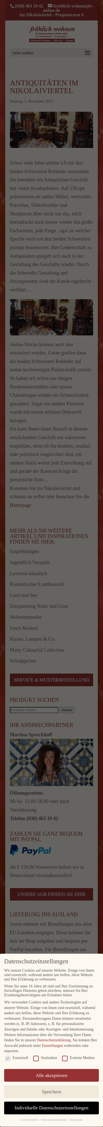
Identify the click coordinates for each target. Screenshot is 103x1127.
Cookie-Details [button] (30, 1115)
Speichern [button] (51, 1087)
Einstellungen (52, 1042)
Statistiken (45, 1054)
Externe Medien (78, 1054)
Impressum (75, 1115)
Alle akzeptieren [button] (51, 1071)
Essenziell (16, 1054)
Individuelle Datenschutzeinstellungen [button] (51, 1104)
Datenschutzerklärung (54, 1036)
